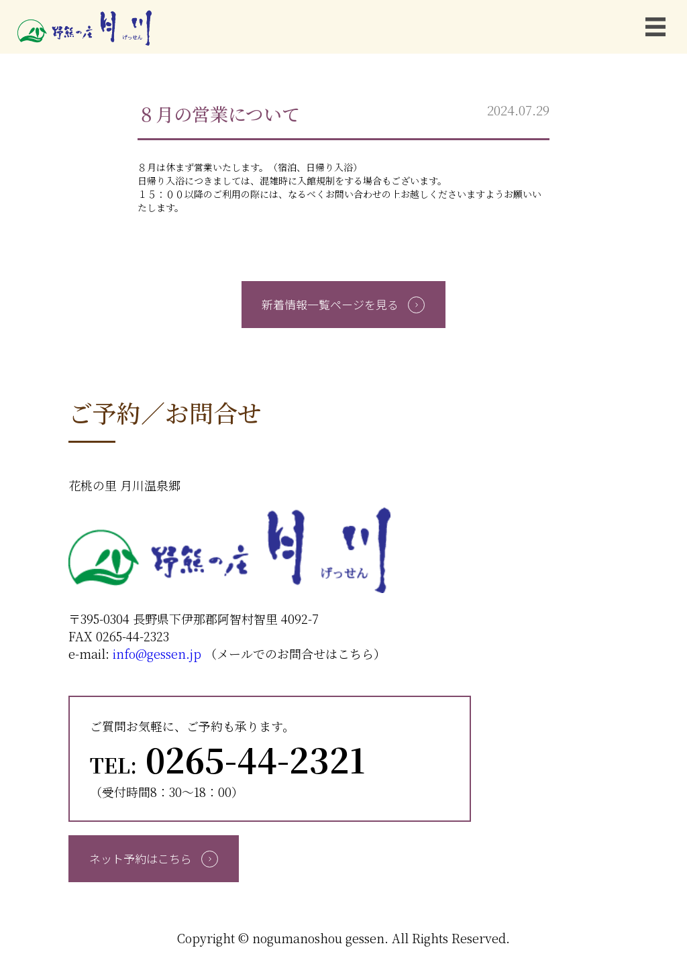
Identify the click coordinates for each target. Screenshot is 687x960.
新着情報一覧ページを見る (343, 304)
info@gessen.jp (157, 653)
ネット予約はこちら (153, 858)
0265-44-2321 (227, 759)
